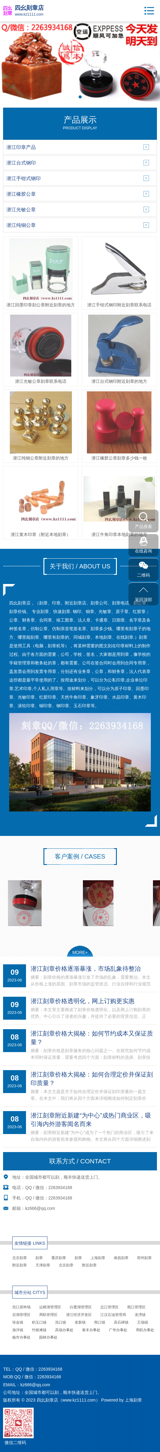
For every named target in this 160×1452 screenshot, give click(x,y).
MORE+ (79, 952)
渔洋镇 (17, 1330)
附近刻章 (19, 1265)
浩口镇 (60, 1322)
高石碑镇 (121, 1322)
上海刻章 (98, 1258)
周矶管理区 (48, 1315)
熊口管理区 (136, 1307)
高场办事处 (64, 1330)
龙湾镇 (140, 1315)
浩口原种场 (21, 1307)
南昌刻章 (121, 1258)
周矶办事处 (145, 1330)
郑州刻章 (144, 1258)
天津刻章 (42, 1265)
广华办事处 (118, 1330)
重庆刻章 (58, 1258)
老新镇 (80, 1322)
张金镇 (17, 1322)
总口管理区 (109, 1307)
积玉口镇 (39, 1322)
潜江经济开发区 (79, 1315)
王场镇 (142, 1322)
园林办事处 (48, 1337)
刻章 (39, 1258)
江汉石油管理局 (113, 1315)
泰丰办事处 (91, 1330)
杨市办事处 (21, 1337)
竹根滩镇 (39, 1330)
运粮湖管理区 (50, 1307)
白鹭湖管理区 (81, 1307)
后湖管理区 (21, 1315)
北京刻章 (19, 1258)
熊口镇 (99, 1322)
